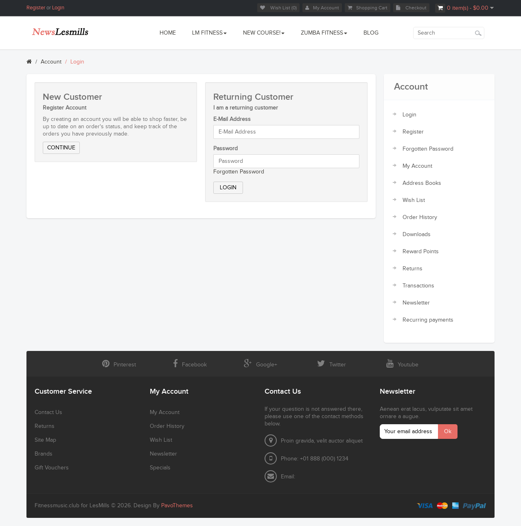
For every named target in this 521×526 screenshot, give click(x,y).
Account (51, 62)
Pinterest (119, 363)
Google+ (260, 363)
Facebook (190, 363)
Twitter (331, 363)
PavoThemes (177, 505)
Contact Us (48, 412)
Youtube (402, 363)
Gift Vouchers (52, 468)
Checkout (411, 8)
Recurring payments (428, 320)
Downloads (417, 234)
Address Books (422, 183)
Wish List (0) (278, 8)
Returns (412, 268)
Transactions (418, 286)
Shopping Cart (367, 8)
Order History (420, 217)
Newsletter (416, 303)
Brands (44, 454)
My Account (322, 8)
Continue (61, 148)
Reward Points (421, 251)
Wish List (414, 200)
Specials (160, 468)
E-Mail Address (232, 119)
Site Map (45, 440)
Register (35, 7)
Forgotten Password (238, 172)
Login (58, 7)
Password (225, 148)
